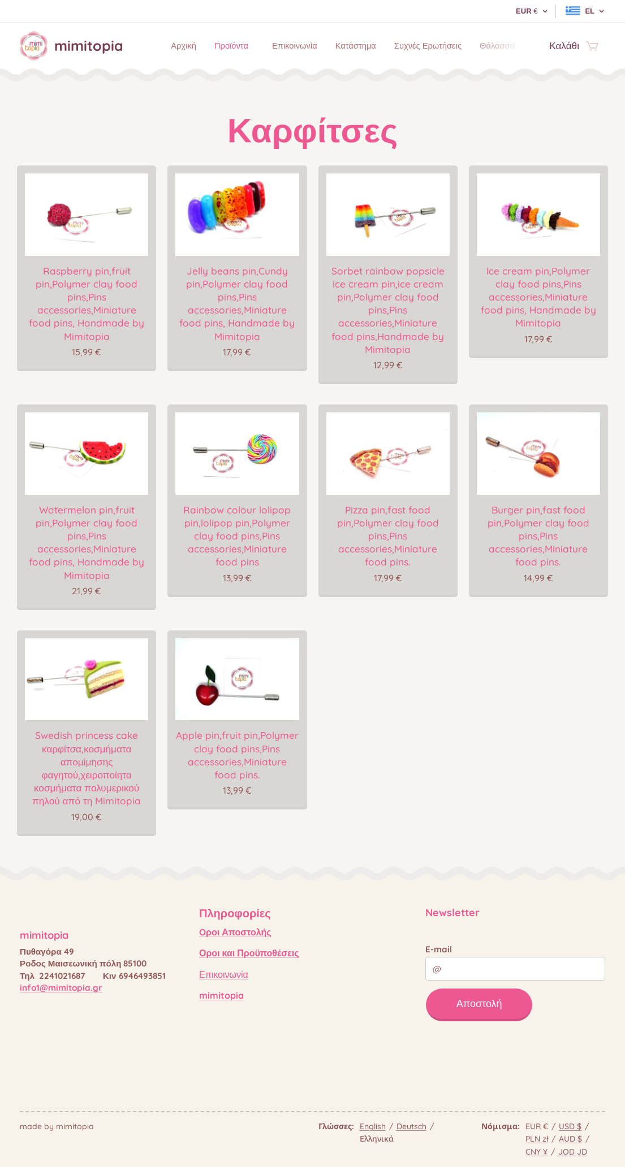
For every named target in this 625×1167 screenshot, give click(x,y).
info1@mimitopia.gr (61, 987)
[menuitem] (178, 46)
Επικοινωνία (223, 973)
